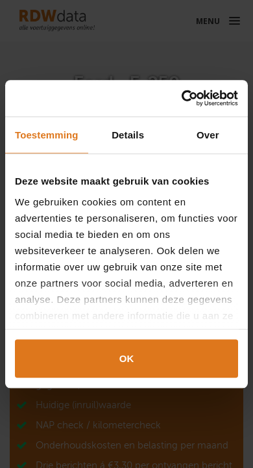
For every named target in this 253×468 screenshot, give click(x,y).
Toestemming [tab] (46, 134)
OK (126, 358)
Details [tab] (128, 134)
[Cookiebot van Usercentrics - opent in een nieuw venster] (182, 98)
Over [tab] (208, 134)
